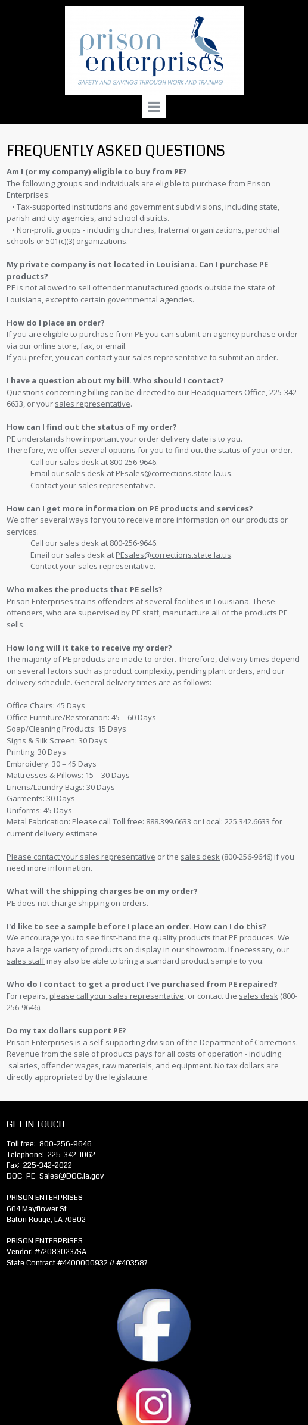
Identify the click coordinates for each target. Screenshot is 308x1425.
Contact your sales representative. (92, 485)
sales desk (258, 995)
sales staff (26, 960)
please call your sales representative (116, 995)
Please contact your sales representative (81, 856)
